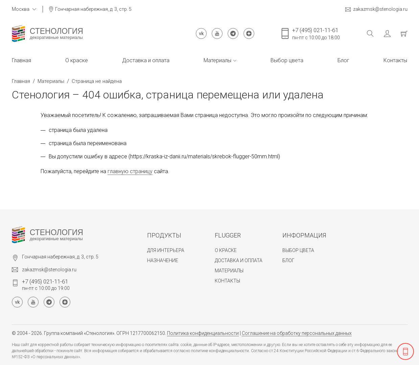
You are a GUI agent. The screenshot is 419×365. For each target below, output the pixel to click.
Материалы (220, 60)
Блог (343, 60)
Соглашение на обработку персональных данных (297, 333)
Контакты (395, 60)
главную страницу (130, 171)
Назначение (162, 260)
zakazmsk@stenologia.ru (376, 9)
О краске (76, 60)
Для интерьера (165, 250)
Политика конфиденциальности (203, 333)
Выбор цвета (287, 60)
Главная (21, 60)
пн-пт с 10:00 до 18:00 (316, 33)
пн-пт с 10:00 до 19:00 (46, 284)
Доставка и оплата (145, 60)
